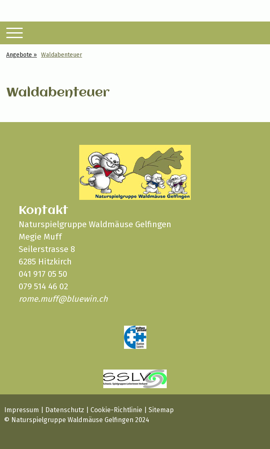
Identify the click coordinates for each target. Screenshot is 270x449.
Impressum (21, 410)
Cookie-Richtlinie (116, 410)
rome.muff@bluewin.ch (63, 299)
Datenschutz (64, 410)
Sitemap (161, 410)
